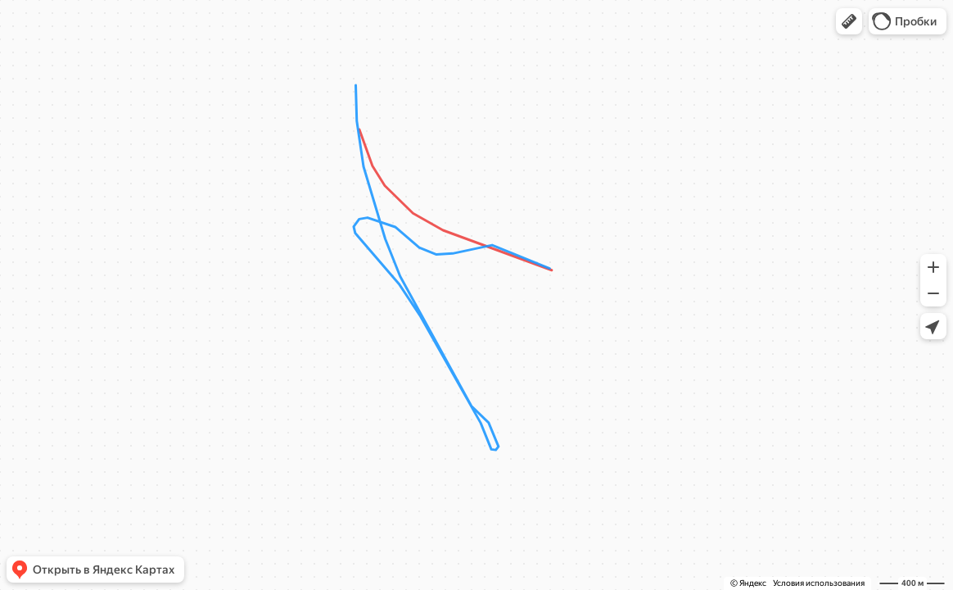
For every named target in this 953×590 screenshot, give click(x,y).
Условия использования (819, 583)
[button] (849, 21)
